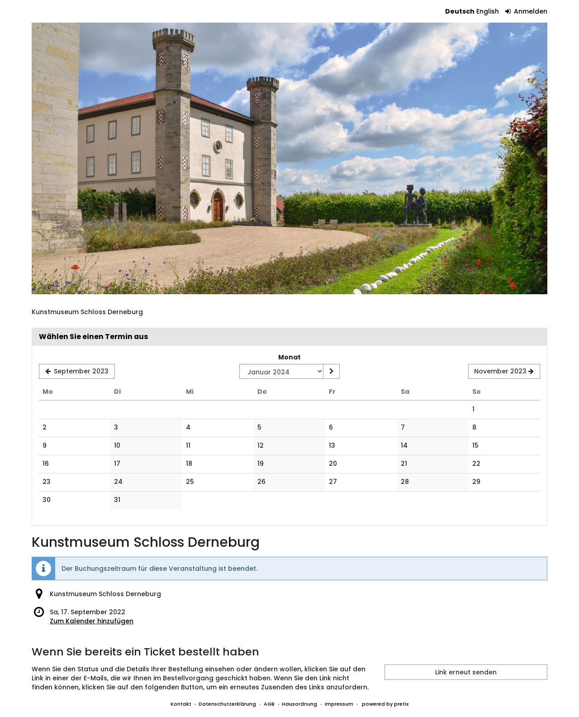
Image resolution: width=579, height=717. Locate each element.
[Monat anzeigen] (331, 371)
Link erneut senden (466, 672)
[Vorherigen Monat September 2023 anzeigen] (77, 371)
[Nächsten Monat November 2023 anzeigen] (504, 371)
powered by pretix (385, 703)
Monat (289, 357)
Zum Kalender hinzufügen (91, 621)
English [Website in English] (487, 11)
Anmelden (526, 11)
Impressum (339, 703)
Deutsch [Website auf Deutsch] (460, 11)
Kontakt (181, 703)
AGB (269, 703)
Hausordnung (299, 703)
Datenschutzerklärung (227, 703)
